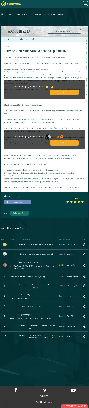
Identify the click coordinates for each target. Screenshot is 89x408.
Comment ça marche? (76, 406)
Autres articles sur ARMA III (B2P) (86, 52)
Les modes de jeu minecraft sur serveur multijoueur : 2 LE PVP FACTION (43, 336)
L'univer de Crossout (35, 306)
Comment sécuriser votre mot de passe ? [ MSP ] (27, 277)
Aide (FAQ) (44, 396)
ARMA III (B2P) (22, 14)
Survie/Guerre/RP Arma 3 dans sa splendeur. (49, 14)
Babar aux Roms (19, 213)
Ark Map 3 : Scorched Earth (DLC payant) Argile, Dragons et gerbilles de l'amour (32, 267)
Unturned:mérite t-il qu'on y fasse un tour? (42, 327)
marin (65, 173)
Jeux (10, 14)
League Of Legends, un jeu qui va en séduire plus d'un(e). (30, 318)
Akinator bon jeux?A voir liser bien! (41, 245)
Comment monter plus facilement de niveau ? (44, 286)
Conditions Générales (44, 402)
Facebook (14, 202)
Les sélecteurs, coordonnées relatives (42, 254)
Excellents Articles (86, 88)
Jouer (64, 92)
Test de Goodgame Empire (19, 298)
